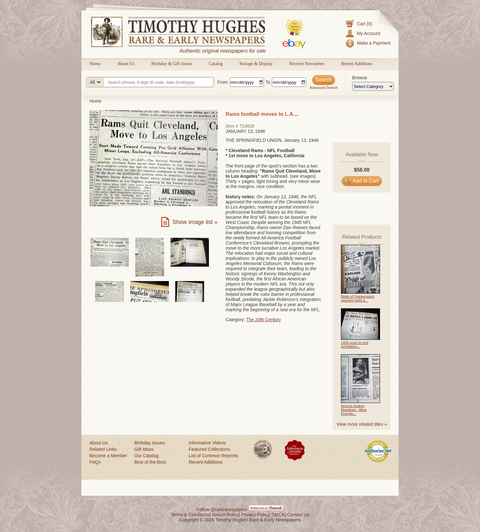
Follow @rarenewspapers (221, 509)
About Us (126, 63)
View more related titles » (362, 424)
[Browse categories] (373, 86)
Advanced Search (323, 88)
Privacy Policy (255, 514)
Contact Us (298, 514)
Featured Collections (209, 449)
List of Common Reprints (213, 455)
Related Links (103, 449)
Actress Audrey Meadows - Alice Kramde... (354, 410)
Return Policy (225, 514)
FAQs (95, 462)
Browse (359, 77)
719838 (246, 126)
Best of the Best (150, 462)
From (222, 82)
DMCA (278, 514)
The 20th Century (263, 319)
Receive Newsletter (306, 63)
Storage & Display (256, 63)
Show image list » (195, 222)
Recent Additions (356, 63)
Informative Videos (207, 442)
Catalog (216, 63)
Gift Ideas (143, 449)
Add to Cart (362, 181)
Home (95, 63)
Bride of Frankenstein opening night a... (358, 298)
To (268, 82)
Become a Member (108, 455)
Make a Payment (374, 43)
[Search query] (150, 82)
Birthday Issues (149, 442)
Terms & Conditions (190, 514)
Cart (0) (364, 23)
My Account (368, 33)
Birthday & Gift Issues (171, 63)
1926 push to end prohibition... (354, 344)
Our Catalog (146, 455)
